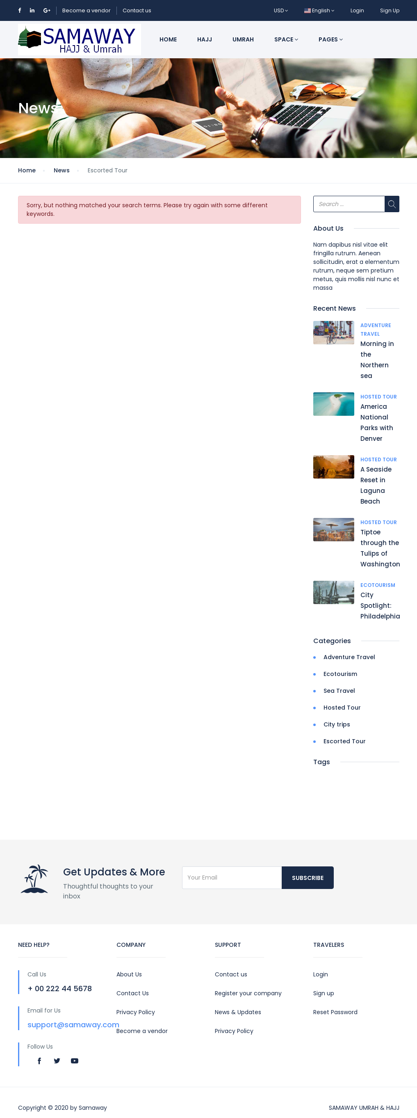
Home (168, 39)
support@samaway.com (73, 1024)
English (319, 10)
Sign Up (389, 10)
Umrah (243, 39)
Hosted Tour (378, 396)
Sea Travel (339, 691)
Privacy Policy (135, 1012)
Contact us (137, 10)
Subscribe (308, 878)
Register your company (248, 993)
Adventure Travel (349, 657)
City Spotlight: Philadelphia (380, 606)
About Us (129, 974)
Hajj (204, 39)
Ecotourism (377, 585)
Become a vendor (86, 10)
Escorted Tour (345, 741)
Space (286, 39)
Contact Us (132, 993)
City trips (337, 724)
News (62, 170)
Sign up (323, 993)
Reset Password (335, 1012)
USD (281, 10)
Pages (331, 39)
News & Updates (238, 1012)
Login (357, 10)
